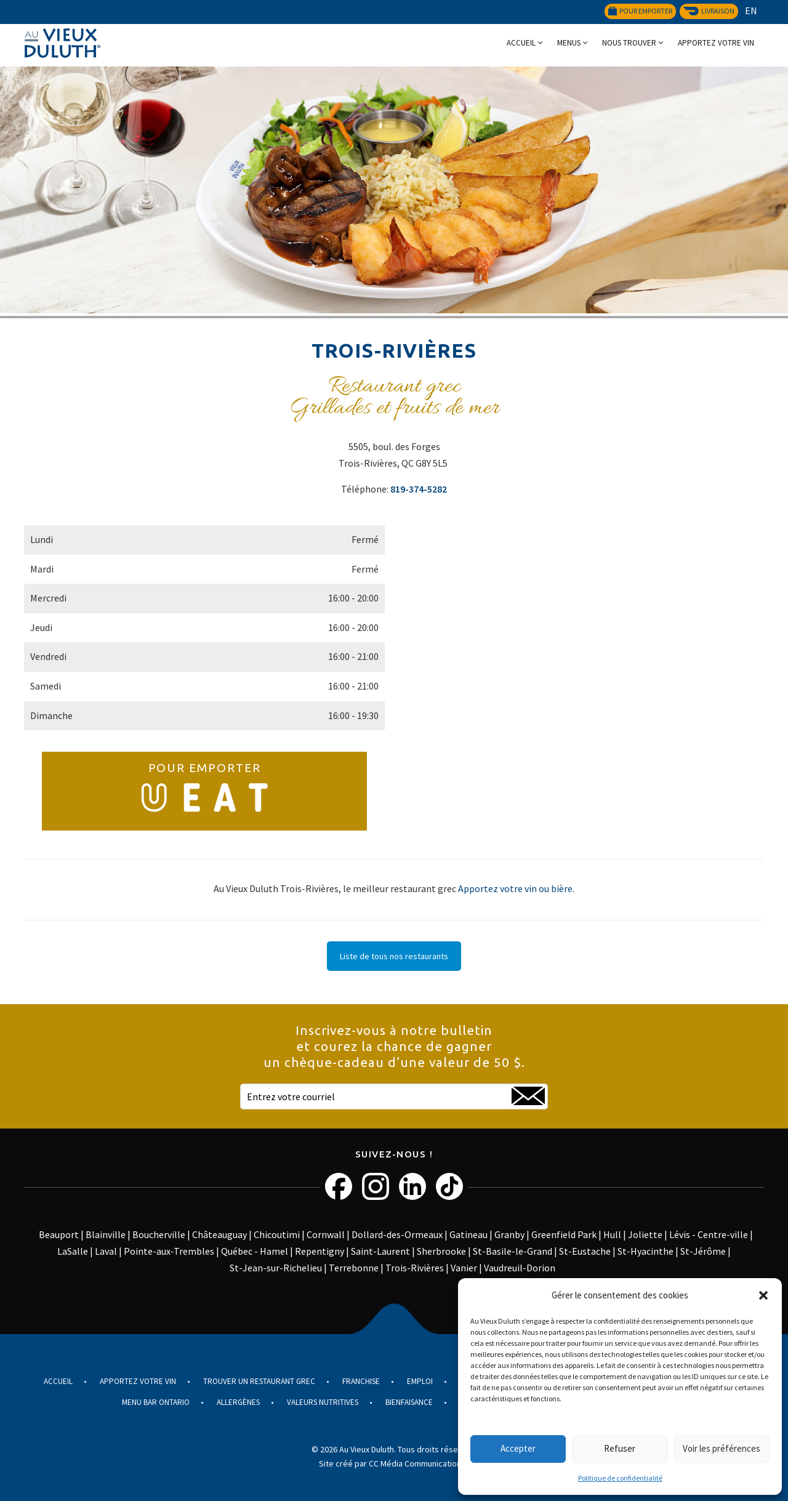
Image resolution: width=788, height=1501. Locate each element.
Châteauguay (219, 1234)
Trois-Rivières (414, 1268)
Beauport (59, 1234)
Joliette (645, 1234)
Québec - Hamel (254, 1251)
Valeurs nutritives (322, 1402)
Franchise (361, 1381)
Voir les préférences (721, 1448)
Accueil (521, 43)
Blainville (106, 1234)
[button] (763, 1295)
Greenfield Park (564, 1234)
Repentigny (319, 1251)
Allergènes (238, 1402)
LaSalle (72, 1251)
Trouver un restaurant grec (259, 1381)
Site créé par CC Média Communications (392, 1463)
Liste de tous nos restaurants (394, 956)
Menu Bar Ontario (156, 1402)
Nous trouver (629, 43)
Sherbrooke (441, 1251)
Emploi (420, 1381)
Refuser (619, 1448)
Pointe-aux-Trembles (169, 1251)
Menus (569, 43)
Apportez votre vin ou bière (515, 888)
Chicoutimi (277, 1234)
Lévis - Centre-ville (708, 1234)
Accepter (518, 1448)
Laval (106, 1251)
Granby (509, 1234)
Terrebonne (354, 1268)
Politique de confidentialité (620, 1478)
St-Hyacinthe (645, 1251)
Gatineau (468, 1234)
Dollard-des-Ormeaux (397, 1234)
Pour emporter (640, 10)
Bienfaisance (409, 1402)
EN (751, 10)
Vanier (464, 1268)
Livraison (708, 10)
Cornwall (326, 1234)
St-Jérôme (703, 1251)
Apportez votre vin (716, 43)
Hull (612, 1234)
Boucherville (158, 1234)
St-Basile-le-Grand (512, 1251)
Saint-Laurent (380, 1251)
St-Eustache (585, 1251)
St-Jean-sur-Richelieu (276, 1268)
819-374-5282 (418, 489)
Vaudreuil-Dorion (519, 1268)
